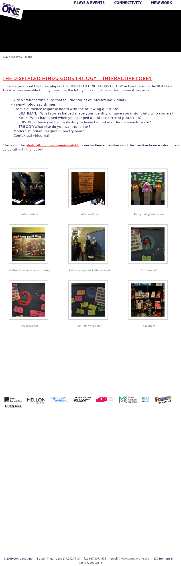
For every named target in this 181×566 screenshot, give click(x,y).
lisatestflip (169, 460)
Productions (169, 503)
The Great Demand (163, 487)
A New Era (130, 417)
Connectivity (128, 2)
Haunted (124, 460)
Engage (127, 508)
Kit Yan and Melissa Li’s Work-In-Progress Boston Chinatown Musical (157, 450)
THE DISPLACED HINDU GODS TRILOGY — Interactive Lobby (77, 78)
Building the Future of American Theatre (124, 428)
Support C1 (144, 487)
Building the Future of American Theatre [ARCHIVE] (131, 428)
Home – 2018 (131, 460)
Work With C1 (131, 503)
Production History (137, 476)
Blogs (127, 535)
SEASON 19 (134, 551)
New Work (161, 2)
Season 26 (118, 487)
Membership (176, 460)
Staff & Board (137, 487)
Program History (127, 519)
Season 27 (124, 487)
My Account (118, 476)
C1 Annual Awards (160, 551)
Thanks (140, 551)
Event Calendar (163, 503)
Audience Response (127, 540)
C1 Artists (121, 551)
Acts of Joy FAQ (149, 417)
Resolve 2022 (163, 476)
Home (111, 417)
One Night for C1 (130, 476)
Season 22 (170, 476)
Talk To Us (176, 503)
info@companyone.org (134, 558)
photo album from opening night (52, 145)
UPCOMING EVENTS (127, 524)
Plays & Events (89, 2)
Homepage (137, 460)
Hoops (143, 460)
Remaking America (144, 476)
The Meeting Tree (118, 503)
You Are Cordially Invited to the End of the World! (137, 498)
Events (127, 551)
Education (157, 503)
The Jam (111, 503)
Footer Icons (150, 503)
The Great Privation (169, 487)
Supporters (153, 551)
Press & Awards (166, 551)
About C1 (137, 417)
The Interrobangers (176, 487)
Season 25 (111, 487)
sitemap (144, 503)
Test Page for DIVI (150, 487)
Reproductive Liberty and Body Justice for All (150, 471)
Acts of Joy (143, 417)
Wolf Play (124, 503)
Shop (130, 487)
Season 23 (176, 476)
